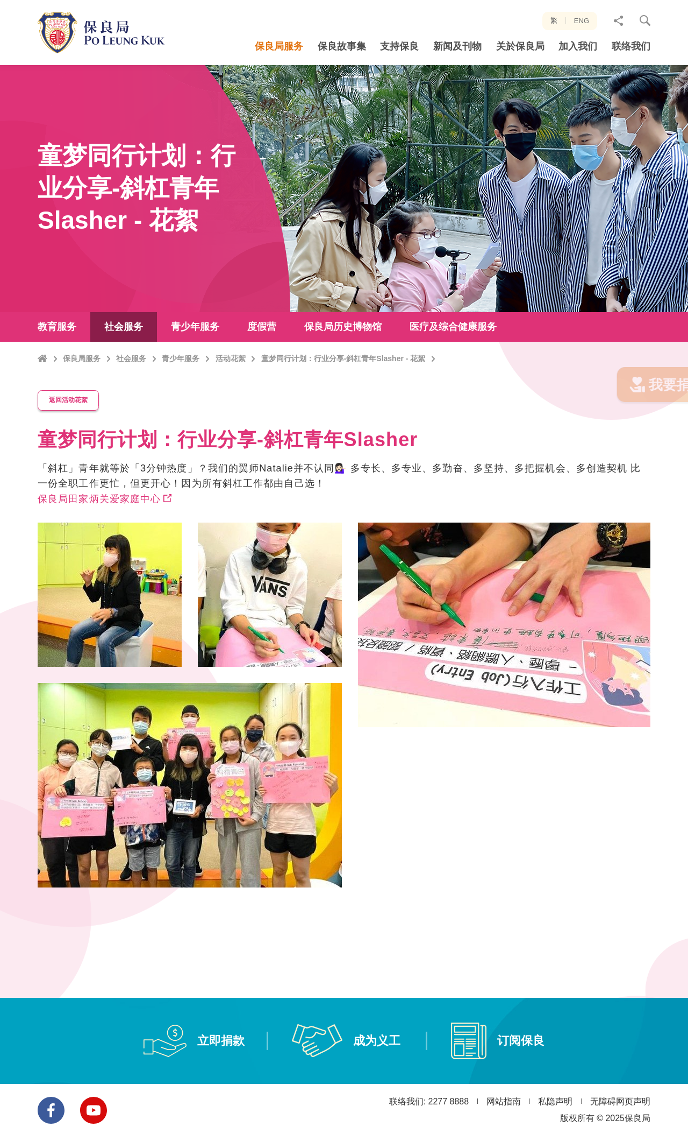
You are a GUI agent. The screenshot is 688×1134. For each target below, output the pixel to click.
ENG (581, 20)
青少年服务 (180, 381)
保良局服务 (82, 381)
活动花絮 (231, 381)
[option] (190, 723)
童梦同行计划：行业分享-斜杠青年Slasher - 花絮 (343, 381)
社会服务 (131, 381)
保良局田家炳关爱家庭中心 (99, 509)
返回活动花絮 (73, 412)
